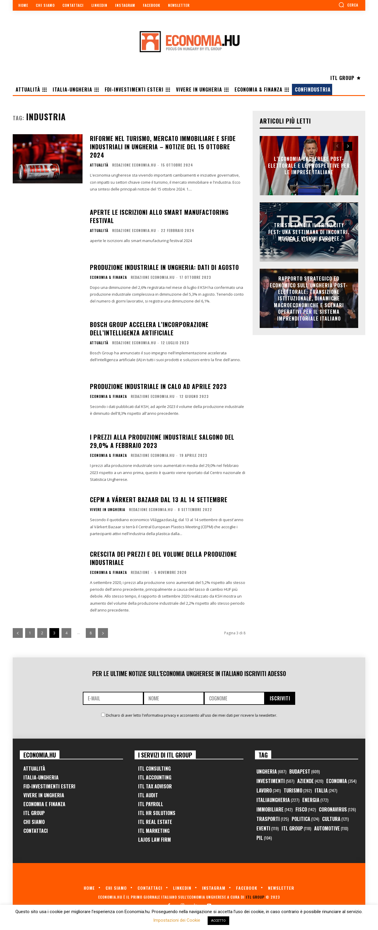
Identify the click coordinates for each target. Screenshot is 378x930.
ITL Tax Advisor (155, 786)
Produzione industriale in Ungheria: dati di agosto (164, 267)
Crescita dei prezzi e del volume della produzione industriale (163, 558)
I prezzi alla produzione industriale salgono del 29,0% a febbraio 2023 (162, 441)
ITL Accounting (154, 777)
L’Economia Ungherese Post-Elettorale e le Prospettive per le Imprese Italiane (309, 166)
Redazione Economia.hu (134, 164)
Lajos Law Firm (154, 839)
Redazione (140, 572)
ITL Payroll (150, 804)
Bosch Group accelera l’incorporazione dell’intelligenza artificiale (149, 328)
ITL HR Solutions (156, 813)
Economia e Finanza (44, 804)
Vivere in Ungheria (107, 509)
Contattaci (35, 830)
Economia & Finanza (108, 277)
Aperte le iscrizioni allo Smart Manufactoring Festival (159, 216)
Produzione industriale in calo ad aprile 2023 (158, 386)
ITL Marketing (153, 830)
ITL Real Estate (155, 821)
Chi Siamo (34, 821)
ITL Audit (148, 795)
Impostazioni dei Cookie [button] (176, 920)
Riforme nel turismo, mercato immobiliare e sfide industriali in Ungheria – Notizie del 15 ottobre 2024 (163, 146)
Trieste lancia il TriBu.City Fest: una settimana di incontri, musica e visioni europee (308, 232)
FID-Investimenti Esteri (49, 786)
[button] (348, 5)
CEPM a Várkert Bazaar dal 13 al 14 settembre (158, 499)
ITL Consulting (154, 768)
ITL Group (34, 813)
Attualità (99, 165)
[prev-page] (18, 633)
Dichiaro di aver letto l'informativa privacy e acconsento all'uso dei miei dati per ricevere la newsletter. (191, 715)
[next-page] (103, 633)
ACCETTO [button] (218, 921)
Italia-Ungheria (41, 777)
